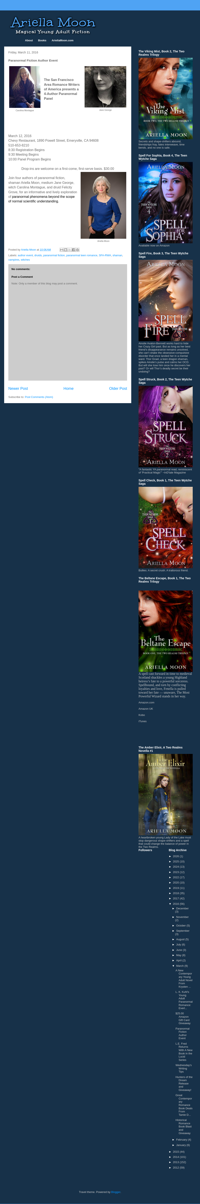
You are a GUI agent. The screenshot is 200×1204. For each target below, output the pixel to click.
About (29, 40)
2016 (176, 903)
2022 (176, 877)
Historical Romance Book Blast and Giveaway (183, 1126)
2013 (176, 1162)
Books (42, 40)
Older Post (118, 388)
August (180, 939)
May (179, 955)
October (181, 925)
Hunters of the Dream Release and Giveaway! (183, 1083)
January (181, 1145)
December (182, 908)
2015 (176, 1151)
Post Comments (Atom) (39, 397)
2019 (176, 888)
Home (69, 388)
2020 (176, 882)
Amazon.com (146, 702)
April (179, 960)
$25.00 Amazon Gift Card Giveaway (182, 1018)
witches (25, 259)
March (180, 965)
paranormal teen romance (81, 255)
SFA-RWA (105, 255)
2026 (176, 856)
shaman (117, 255)
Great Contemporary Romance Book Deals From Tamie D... (183, 1105)
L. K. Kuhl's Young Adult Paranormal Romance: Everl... (183, 1000)
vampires (13, 259)
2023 (176, 872)
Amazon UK (146, 708)
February (182, 1139)
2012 (176, 1167)
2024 (176, 866)
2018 (176, 893)
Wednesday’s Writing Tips (183, 1068)
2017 (176, 898)
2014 (176, 1157)
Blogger (115, 1192)
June (179, 950)
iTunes (143, 721)
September (183, 930)
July (179, 944)
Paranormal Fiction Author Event (182, 1033)
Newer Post (18, 388)
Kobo (142, 715)
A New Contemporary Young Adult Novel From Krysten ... (183, 978)
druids (38, 255)
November (182, 917)
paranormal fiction (54, 255)
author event (25, 255)
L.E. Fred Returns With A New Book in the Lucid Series (183, 1051)
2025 (176, 861)
